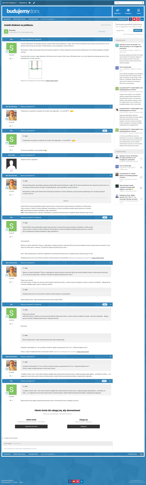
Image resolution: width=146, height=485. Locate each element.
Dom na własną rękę (125, 67)
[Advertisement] (57, 93)
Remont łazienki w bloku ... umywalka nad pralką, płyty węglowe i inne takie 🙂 (127, 187)
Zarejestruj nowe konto (31, 426)
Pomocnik (122, 161)
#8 (110, 304)
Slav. (14, 30)
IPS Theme (4, 480)
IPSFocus (10, 480)
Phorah (121, 179)
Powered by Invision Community (137, 482)
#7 (110, 262)
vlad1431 (125, 91)
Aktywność (117, 13)
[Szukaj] (123, 2)
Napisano (135, 91)
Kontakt (15, 482)
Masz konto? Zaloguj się (9, 3)
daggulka (122, 191)
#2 (110, 106)
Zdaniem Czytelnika (128, 50)
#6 (110, 217)
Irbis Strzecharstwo (11, 106)
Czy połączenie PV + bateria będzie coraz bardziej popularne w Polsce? (129, 175)
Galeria (139, 13)
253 (11, 58)
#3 (110, 130)
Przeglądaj (128, 13)
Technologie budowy (27, 32)
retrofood (125, 112)
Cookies (21, 482)
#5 (110, 175)
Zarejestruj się (23, 2)
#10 (110, 381)
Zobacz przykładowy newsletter (132, 34)
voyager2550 (126, 69)
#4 (110, 155)
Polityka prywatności (6, 482)
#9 (110, 356)
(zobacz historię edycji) (52, 80)
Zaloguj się (84, 426)
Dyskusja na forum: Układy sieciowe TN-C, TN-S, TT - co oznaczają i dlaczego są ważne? (129, 197)
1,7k (11, 126)
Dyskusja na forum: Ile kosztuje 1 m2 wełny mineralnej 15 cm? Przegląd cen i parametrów (131, 46)
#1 (110, 39)
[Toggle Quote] (23, 136)
